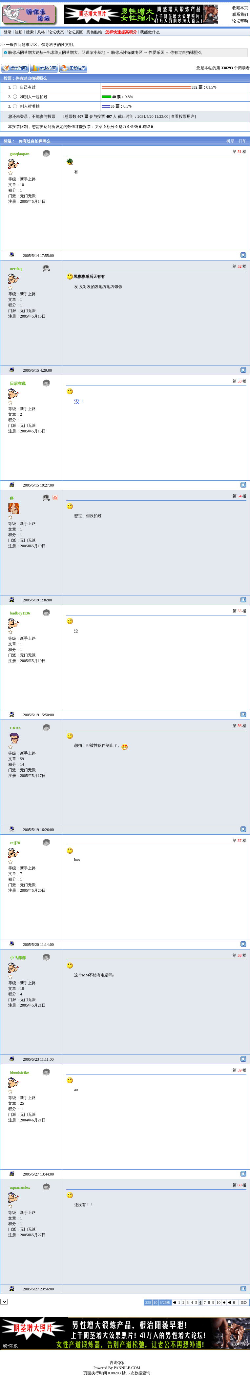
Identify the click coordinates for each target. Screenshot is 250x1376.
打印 (242, 141)
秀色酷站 (94, 32)
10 (218, 1302)
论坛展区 (75, 32)
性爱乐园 (156, 52)
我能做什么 (150, 32)
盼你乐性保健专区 (127, 52)
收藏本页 (240, 8)
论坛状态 (56, 32)
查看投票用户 (183, 116)
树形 (230, 141)
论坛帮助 (240, 21)
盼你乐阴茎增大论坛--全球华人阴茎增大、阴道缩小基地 (56, 52)
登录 (7, 32)
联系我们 (240, 14)
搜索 (30, 32)
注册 (19, 32)
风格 (41, 32)
